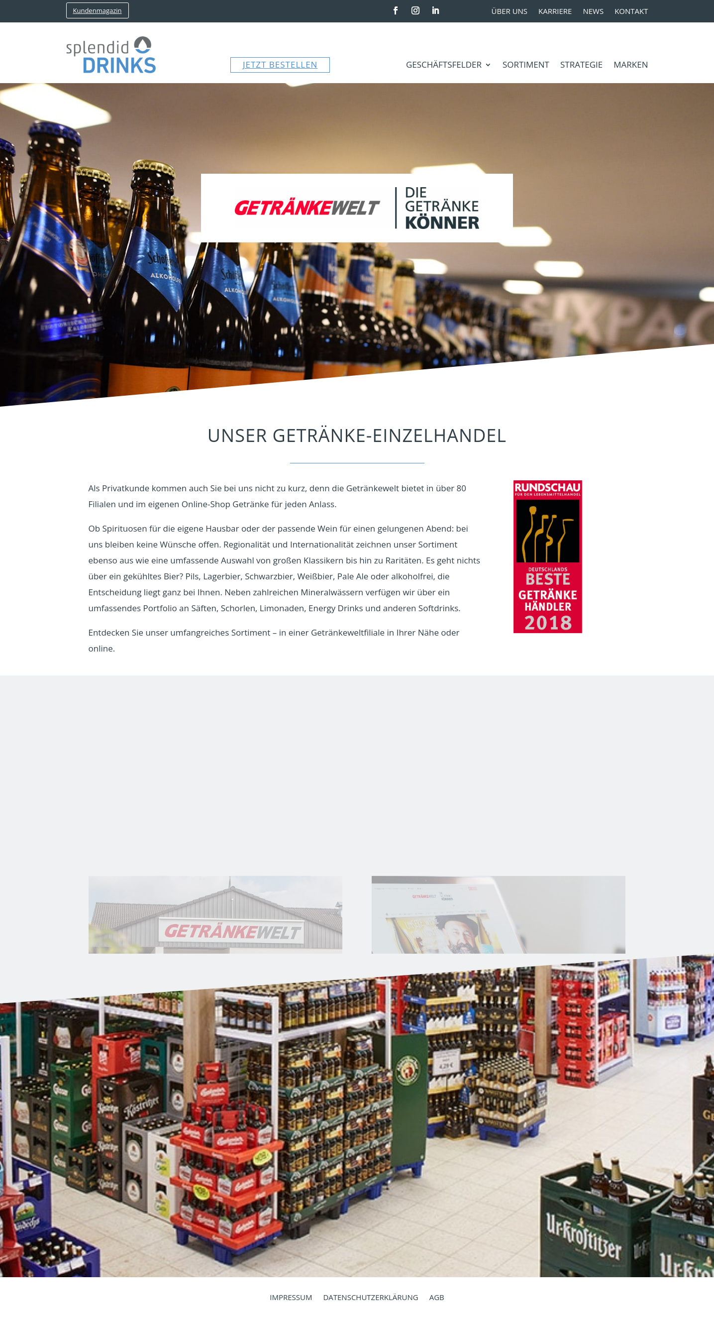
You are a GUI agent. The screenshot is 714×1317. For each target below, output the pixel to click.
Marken (630, 65)
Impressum (291, 1298)
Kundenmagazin (97, 10)
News (593, 11)
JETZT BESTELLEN (280, 64)
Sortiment (526, 65)
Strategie (581, 65)
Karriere (555, 11)
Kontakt (631, 11)
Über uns (510, 11)
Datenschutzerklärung (370, 1298)
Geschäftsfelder (444, 65)
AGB (436, 1298)
